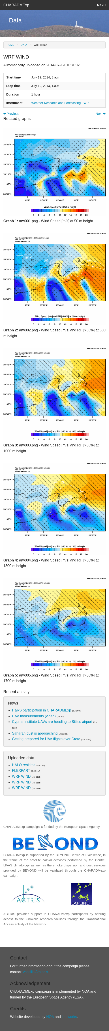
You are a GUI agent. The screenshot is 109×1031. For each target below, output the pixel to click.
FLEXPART (21, 770)
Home (10, 45)
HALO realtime (24, 765)
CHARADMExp (16, 5)
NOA (50, 1017)
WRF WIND (40, 45)
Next (101, 113)
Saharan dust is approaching (35, 733)
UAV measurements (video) (34, 716)
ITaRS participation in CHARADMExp (41, 710)
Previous (11, 113)
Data (23, 45)
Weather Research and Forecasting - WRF (61, 103)
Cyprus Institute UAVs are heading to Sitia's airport (52, 722)
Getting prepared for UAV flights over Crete (46, 739)
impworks (69, 1017)
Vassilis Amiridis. (36, 972)
